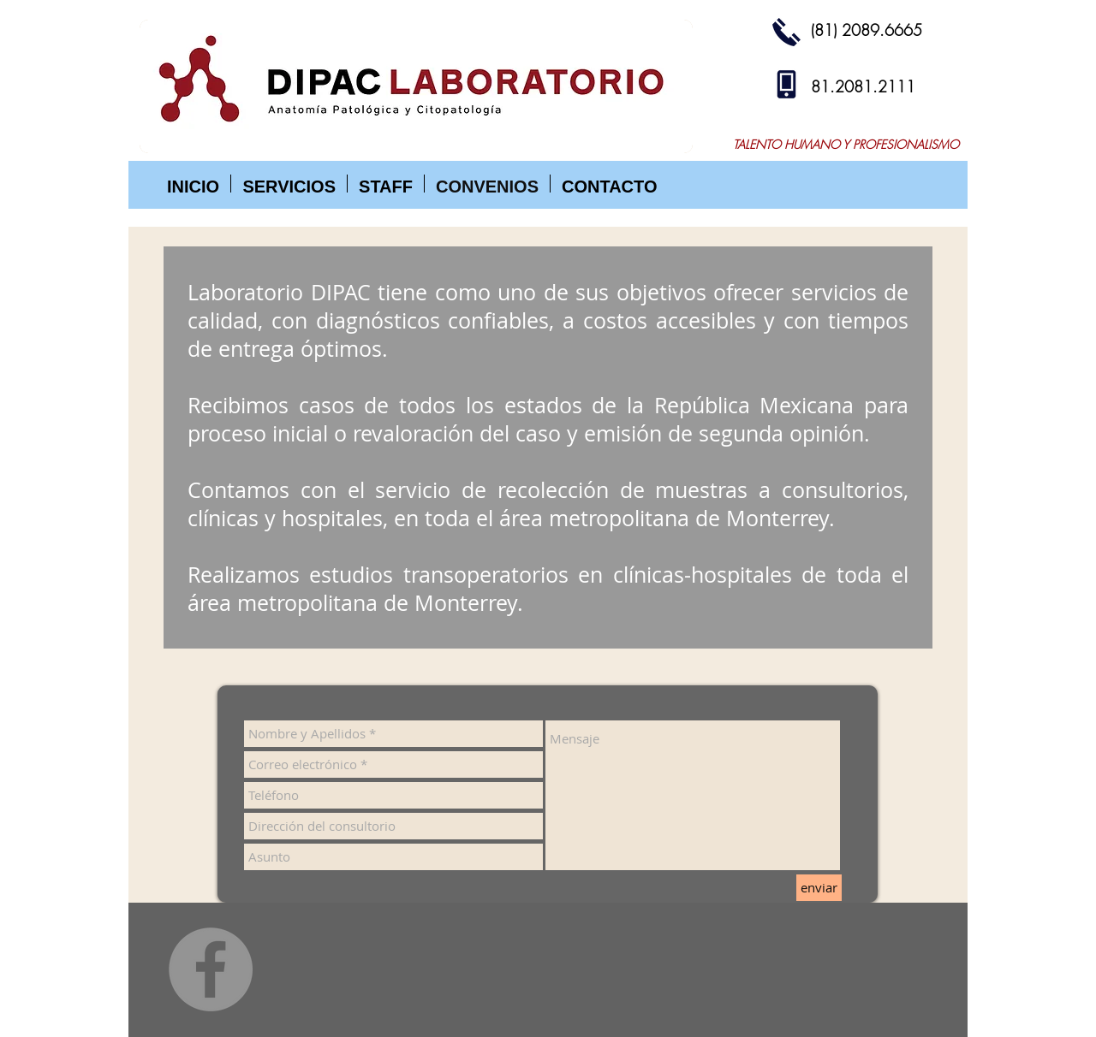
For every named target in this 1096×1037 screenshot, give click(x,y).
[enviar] (819, 887)
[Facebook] (211, 969)
